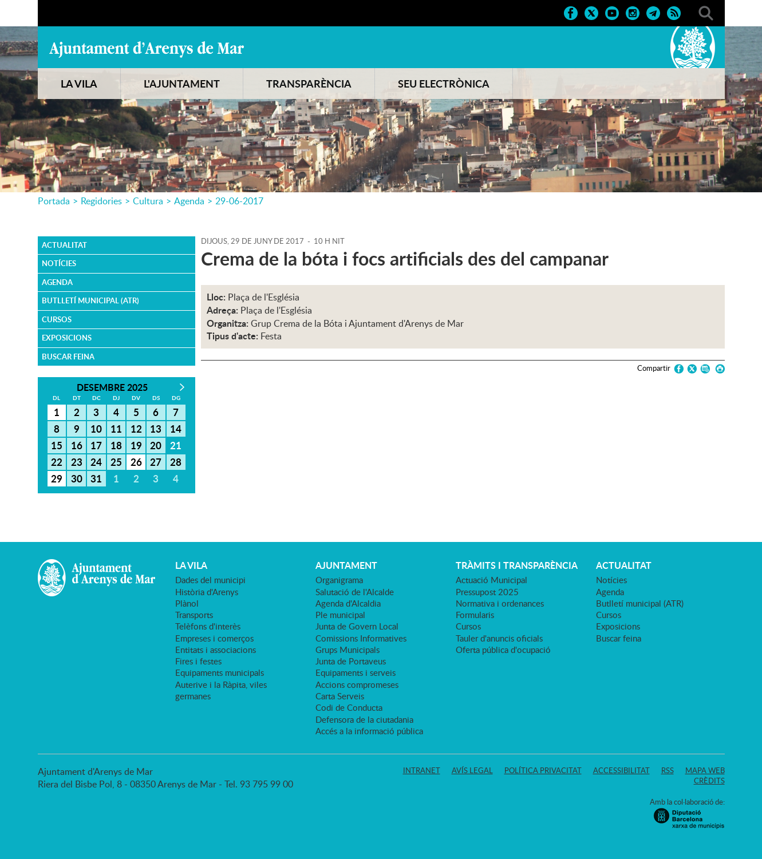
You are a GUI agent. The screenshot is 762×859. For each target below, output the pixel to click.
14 (175, 429)
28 (175, 462)
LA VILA (79, 83)
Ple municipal (340, 614)
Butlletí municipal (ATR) (90, 300)
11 (116, 429)
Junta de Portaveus (350, 661)
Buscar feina (68, 356)
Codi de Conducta (348, 707)
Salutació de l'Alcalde (354, 591)
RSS (667, 770)
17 (96, 445)
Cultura (148, 201)
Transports (194, 614)
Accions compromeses (356, 684)
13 (155, 429)
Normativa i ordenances (500, 603)
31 (96, 478)
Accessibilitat (621, 770)
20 (155, 445)
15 (56, 445)
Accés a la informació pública (369, 731)
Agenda (189, 201)
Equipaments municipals (219, 672)
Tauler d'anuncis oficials (499, 638)
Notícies (59, 263)
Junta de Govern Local (356, 626)
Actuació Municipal (491, 579)
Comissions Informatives (360, 638)
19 (136, 445)
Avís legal (472, 770)
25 (116, 462)
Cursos (57, 319)
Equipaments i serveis (355, 672)
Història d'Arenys (206, 591)
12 (136, 429)
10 (96, 429)
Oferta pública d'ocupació (503, 649)
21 (175, 445)
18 (116, 445)
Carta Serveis (339, 696)
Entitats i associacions (215, 649)
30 (76, 478)
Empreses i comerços (214, 638)
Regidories (101, 201)
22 (56, 462)
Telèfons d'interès (207, 626)
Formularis (475, 614)
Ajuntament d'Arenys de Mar (146, 49)
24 (96, 462)
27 (155, 462)
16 (76, 445)
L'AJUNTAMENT (182, 83)
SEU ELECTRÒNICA (443, 83)
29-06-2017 (239, 201)
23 (76, 462)
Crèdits (709, 780)
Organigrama (339, 579)
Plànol (187, 603)
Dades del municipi (210, 579)
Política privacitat (543, 770)
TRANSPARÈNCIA (309, 83)
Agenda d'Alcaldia (348, 603)
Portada (54, 201)
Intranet (421, 770)
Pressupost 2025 (487, 591)
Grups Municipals (347, 649)
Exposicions (67, 337)
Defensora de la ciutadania (364, 719)
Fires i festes (198, 661)
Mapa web (705, 770)
